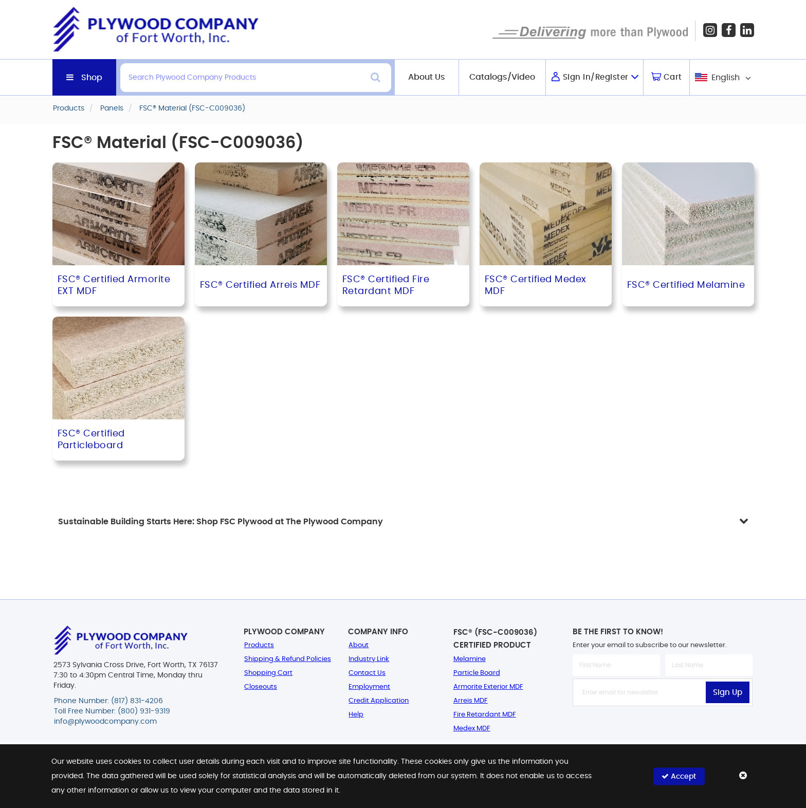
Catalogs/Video (502, 77)
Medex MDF (471, 728)
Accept (679, 776)
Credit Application (379, 700)
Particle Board (476, 673)
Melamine (469, 659)
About (359, 645)
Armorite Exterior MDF (488, 687)
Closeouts (260, 687)
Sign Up (727, 692)
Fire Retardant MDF (484, 714)
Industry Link (369, 659)
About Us (426, 77)
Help (356, 714)
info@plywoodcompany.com (105, 721)
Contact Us (367, 673)
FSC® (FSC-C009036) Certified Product (495, 639)
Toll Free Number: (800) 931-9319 (112, 711)
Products (259, 645)
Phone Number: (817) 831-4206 (108, 701)
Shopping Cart (268, 673)
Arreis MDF (470, 700)
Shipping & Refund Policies (287, 659)
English (725, 78)
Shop (91, 78)
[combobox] (722, 77)
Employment (369, 687)
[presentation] (662, 729)
